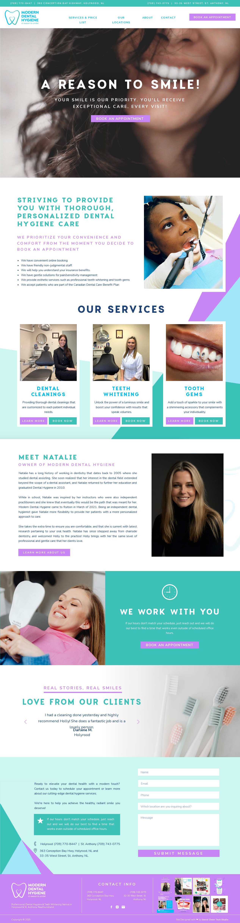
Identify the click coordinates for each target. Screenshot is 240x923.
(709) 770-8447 (20, 3)
